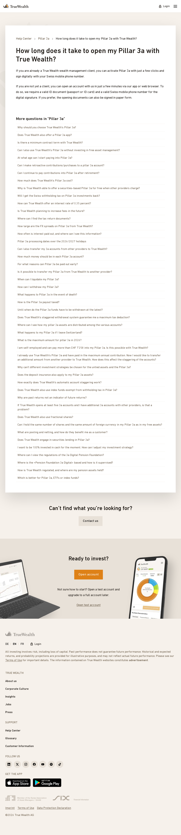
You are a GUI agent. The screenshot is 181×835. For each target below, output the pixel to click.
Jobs (8, 704)
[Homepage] (16, 6)
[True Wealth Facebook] (34, 764)
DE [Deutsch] (7, 644)
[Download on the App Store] (18, 782)
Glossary (11, 738)
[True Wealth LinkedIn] (8, 764)
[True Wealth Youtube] (42, 764)
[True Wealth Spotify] (51, 764)
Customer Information (19, 746)
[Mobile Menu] (175, 6)
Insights (10, 696)
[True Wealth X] (17, 764)
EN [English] (14, 644)
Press (9, 712)
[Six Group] (71, 798)
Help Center (13, 730)
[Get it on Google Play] (47, 782)
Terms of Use (13, 660)
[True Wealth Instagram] (25, 764)
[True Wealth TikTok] (59, 764)
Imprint (10, 808)
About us (11, 681)
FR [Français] (22, 644)
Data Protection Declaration (54, 808)
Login (164, 6)
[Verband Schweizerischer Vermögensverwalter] (25, 798)
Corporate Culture (17, 689)
